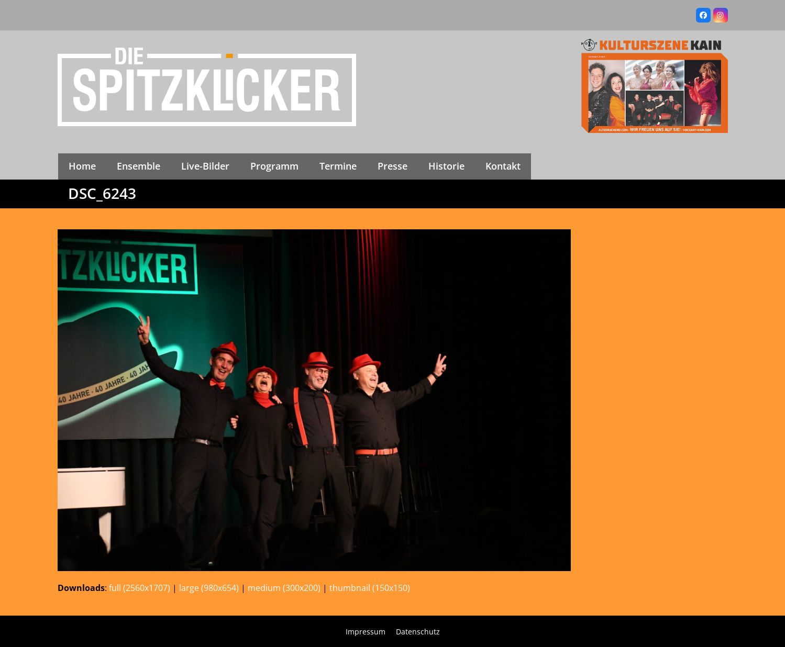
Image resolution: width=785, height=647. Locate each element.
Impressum (365, 632)
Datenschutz (418, 632)
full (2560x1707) (139, 588)
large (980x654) (209, 588)
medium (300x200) (284, 588)
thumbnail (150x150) (369, 588)
